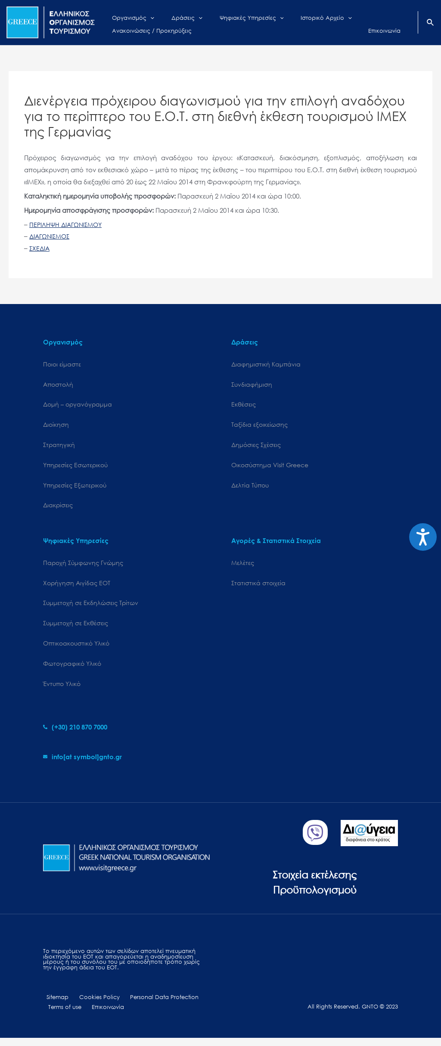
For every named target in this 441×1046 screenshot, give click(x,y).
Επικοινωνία (101, 1014)
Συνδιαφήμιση (251, 385)
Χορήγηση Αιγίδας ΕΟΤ (76, 587)
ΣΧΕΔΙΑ (40, 248)
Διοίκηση (56, 426)
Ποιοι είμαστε (62, 364)
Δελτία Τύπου (250, 488)
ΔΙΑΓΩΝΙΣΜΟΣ (51, 236)
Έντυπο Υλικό (62, 690)
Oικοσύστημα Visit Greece (269, 467)
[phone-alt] (75, 733)
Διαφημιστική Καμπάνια (266, 364)
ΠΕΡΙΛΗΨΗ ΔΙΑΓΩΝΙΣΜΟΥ (68, 224)
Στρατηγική (59, 447)
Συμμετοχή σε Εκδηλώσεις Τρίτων (90, 608)
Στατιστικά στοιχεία (258, 587)
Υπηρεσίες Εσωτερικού (75, 467)
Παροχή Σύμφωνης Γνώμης (83, 566)
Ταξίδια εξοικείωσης (259, 426)
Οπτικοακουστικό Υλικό (76, 649)
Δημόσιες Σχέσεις (256, 447)
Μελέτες (242, 566)
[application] (144, 15)
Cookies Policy (91, 1004)
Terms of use (62, 1014)
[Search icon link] (431, 23)
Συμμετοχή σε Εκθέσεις (75, 628)
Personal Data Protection (151, 1004)
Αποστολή (58, 385)
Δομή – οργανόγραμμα (77, 405)
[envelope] (82, 763)
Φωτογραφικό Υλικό (72, 669)
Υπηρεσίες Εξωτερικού (74, 488)
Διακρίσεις (58, 509)
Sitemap (54, 1004)
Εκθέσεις (243, 405)
